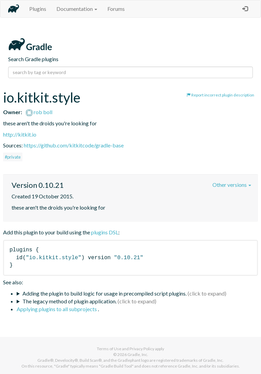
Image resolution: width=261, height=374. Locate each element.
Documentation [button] (76, 8)
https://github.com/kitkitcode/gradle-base (74, 145)
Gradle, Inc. (137, 354)
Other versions (231, 184)
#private (13, 157)
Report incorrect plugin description (220, 94)
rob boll (39, 112)
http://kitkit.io (19, 134)
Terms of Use (109, 348)
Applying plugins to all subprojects (57, 309)
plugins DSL (104, 232)
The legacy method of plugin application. (69, 301)
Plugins (37, 8)
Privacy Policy (141, 348)
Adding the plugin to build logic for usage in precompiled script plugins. (104, 293)
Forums (116, 8)
